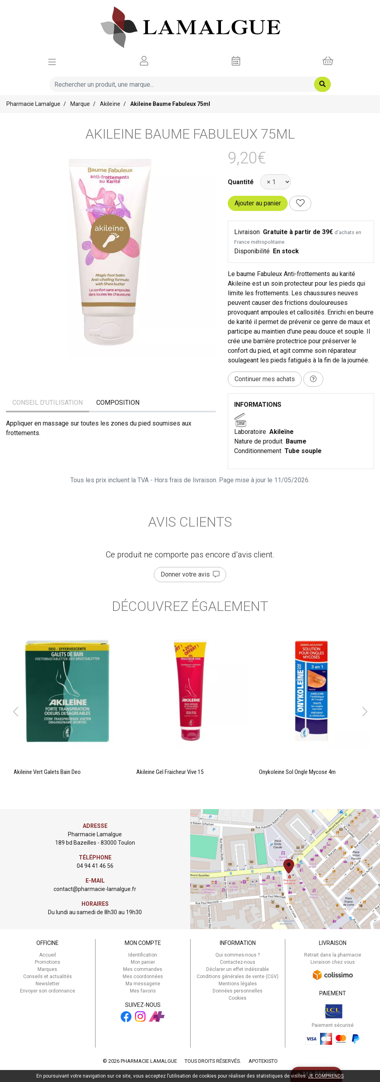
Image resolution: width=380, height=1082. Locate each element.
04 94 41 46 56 (95, 866)
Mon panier (143, 962)
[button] (15, 711)
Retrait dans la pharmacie (332, 955)
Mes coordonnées (143, 976)
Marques (47, 969)
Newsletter (48, 984)
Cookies (238, 998)
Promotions (47, 962)
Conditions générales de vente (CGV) (238, 976)
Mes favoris (143, 991)
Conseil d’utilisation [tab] (47, 402)
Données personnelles (238, 991)
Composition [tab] (117, 402)
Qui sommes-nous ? (237, 955)
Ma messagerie (142, 984)
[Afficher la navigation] (52, 61)
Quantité (241, 182)
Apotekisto (263, 1061)
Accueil (47, 955)
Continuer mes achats (265, 379)
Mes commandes (142, 969)
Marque (80, 104)
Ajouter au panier (258, 203)
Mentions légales (238, 984)
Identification (142, 955)
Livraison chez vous (332, 962)
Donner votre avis (190, 574)
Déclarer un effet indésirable (237, 969)
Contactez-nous (237, 962)
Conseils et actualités (47, 976)
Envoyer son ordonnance (47, 991)
